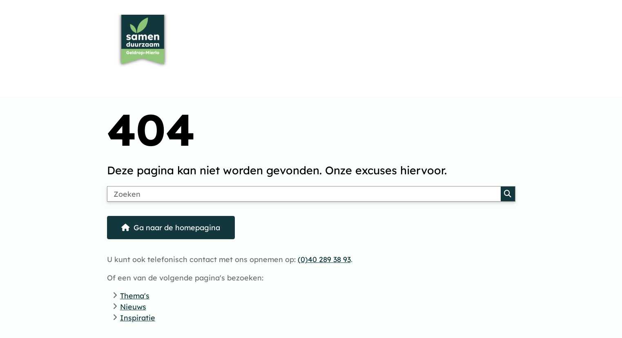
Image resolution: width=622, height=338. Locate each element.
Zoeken (507, 194)
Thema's (134, 295)
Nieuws (133, 306)
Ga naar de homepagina (177, 227)
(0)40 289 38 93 (324, 259)
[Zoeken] (304, 194)
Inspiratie (137, 317)
